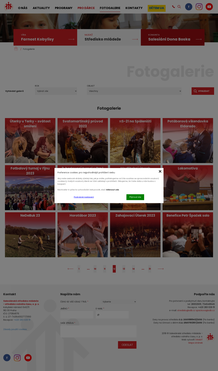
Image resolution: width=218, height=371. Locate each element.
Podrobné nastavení (84, 197)
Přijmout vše (135, 197)
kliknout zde (112, 189)
